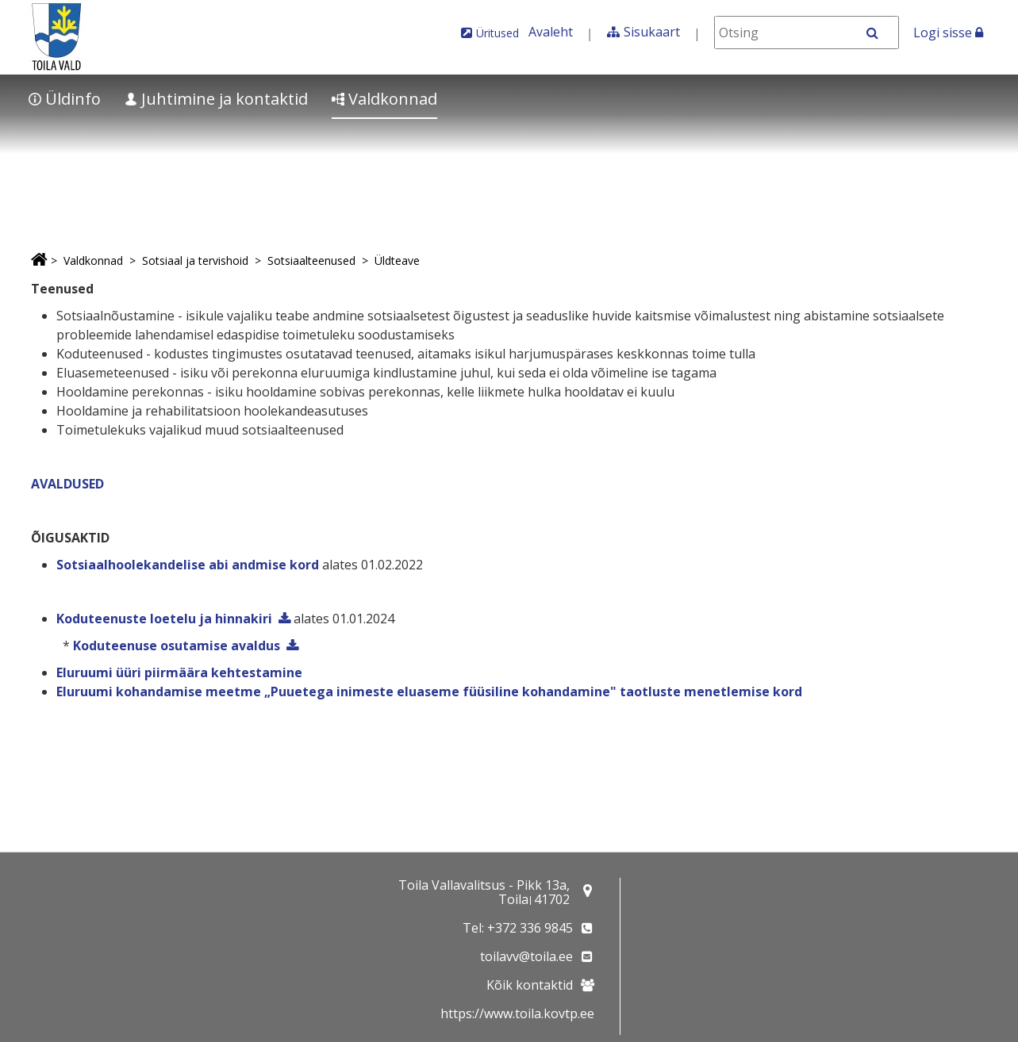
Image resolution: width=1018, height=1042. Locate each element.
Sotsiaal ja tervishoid (195, 260)
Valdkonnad (384, 98)
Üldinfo (65, 98)
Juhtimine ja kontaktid (216, 98)
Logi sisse (948, 32)
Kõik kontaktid (529, 985)
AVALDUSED (67, 483)
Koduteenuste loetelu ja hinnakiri (164, 618)
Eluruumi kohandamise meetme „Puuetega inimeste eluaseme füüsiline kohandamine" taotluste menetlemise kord (429, 691)
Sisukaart (652, 31)
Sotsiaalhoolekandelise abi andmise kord (187, 564)
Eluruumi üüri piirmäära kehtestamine (179, 672)
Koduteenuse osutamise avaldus (176, 645)
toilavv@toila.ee (526, 956)
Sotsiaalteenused (311, 260)
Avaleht (550, 31)
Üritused (497, 32)
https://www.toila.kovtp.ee (517, 1013)
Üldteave (397, 260)
